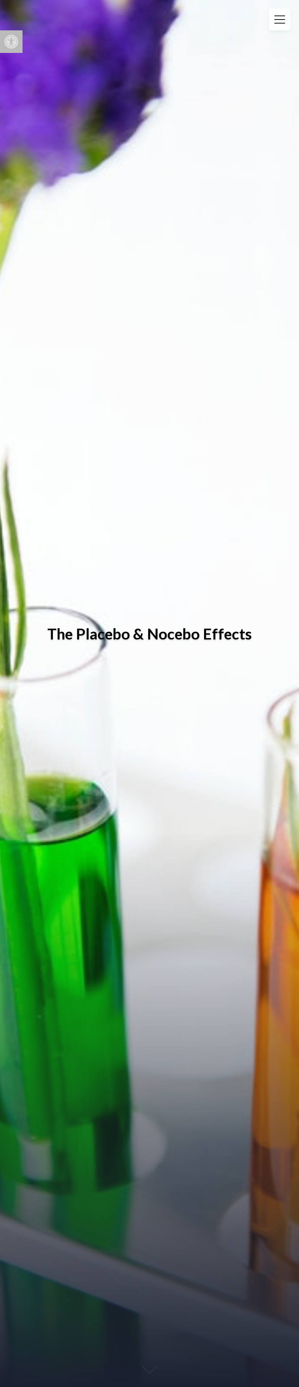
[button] (11, 41)
